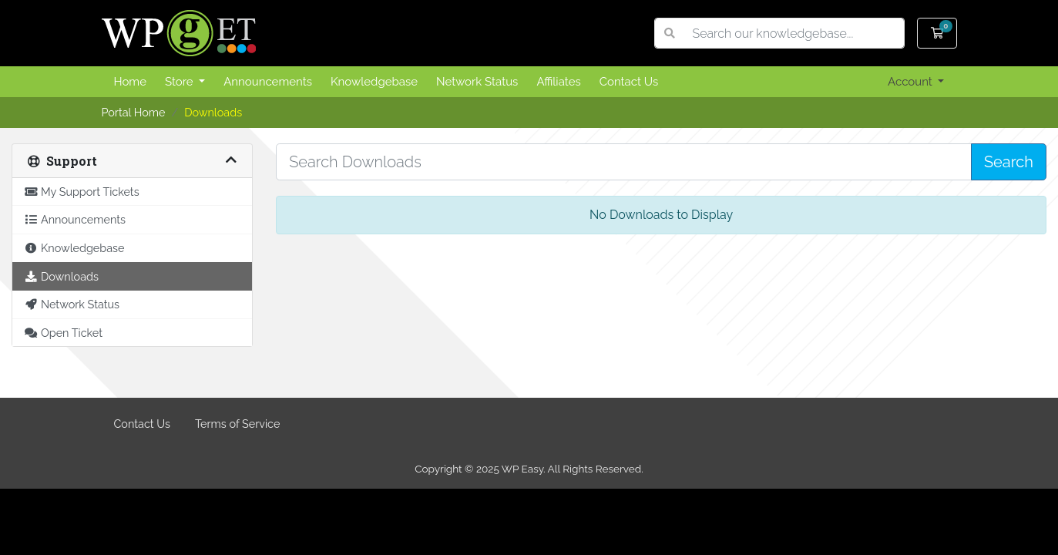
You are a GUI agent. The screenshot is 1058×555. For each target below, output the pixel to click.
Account (911, 82)
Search (1008, 162)
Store (180, 82)
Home (130, 82)
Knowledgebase (374, 82)
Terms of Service (237, 423)
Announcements (267, 82)
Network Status (477, 82)
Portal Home (134, 112)
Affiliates (558, 82)
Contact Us (629, 82)
